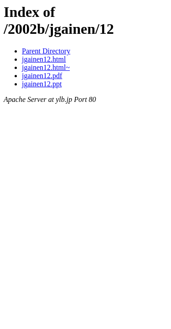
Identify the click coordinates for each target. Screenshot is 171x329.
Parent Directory (46, 51)
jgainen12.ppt (42, 84)
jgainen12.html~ (46, 67)
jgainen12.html (44, 59)
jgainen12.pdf (42, 76)
